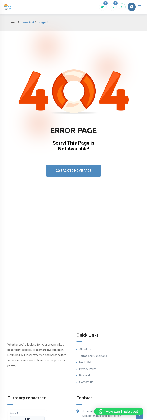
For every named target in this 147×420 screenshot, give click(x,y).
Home (11, 22)
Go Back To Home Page (73, 170)
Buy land (84, 375)
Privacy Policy (87, 369)
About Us (85, 349)
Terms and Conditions (93, 356)
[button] (118, 411)
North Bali (85, 362)
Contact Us (86, 382)
